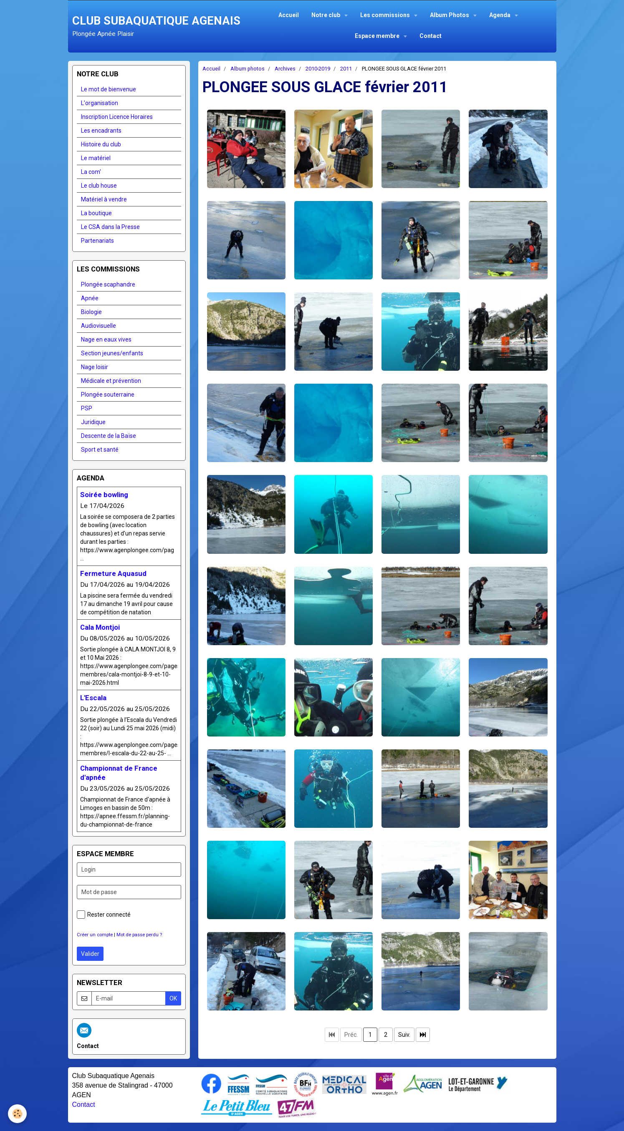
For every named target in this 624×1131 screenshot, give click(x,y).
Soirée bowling (104, 494)
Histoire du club (101, 144)
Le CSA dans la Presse (110, 227)
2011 (346, 68)
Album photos (247, 68)
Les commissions (385, 15)
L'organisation (99, 103)
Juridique (93, 422)
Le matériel (96, 158)
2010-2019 (318, 68)
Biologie (91, 312)
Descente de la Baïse (108, 435)
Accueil (288, 15)
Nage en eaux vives (106, 339)
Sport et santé (100, 449)
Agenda (500, 15)
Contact (430, 36)
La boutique (96, 213)
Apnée (90, 298)
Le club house (99, 185)
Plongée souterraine (107, 394)
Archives (285, 68)
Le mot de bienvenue (108, 89)
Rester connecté (104, 914)
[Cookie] (17, 1113)
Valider (90, 953)
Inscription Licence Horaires (117, 116)
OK (173, 998)
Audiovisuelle (98, 325)
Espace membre (378, 36)
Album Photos (450, 15)
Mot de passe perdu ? (139, 934)
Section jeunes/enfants (112, 353)
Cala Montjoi (100, 627)
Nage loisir (94, 367)
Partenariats (97, 240)
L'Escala (93, 698)
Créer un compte (95, 934)
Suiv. (404, 1034)
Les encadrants (101, 130)
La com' (91, 171)
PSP (86, 408)
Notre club (326, 15)
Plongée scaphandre (108, 284)
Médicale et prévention (111, 380)
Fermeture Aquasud (113, 573)
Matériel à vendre (104, 199)
